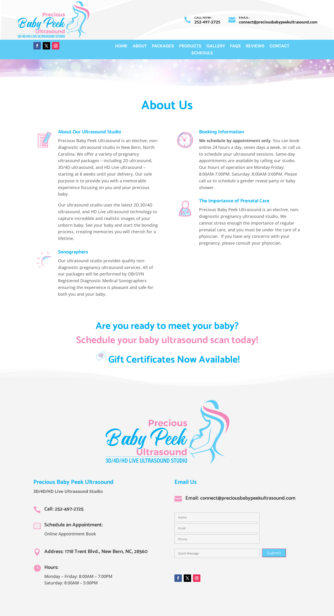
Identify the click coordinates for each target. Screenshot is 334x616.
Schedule (202, 53)
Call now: (203, 17)
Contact (279, 46)
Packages (163, 46)
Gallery (215, 46)
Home (121, 46)
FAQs (235, 46)
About (140, 46)
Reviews (255, 46)
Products (190, 46)
